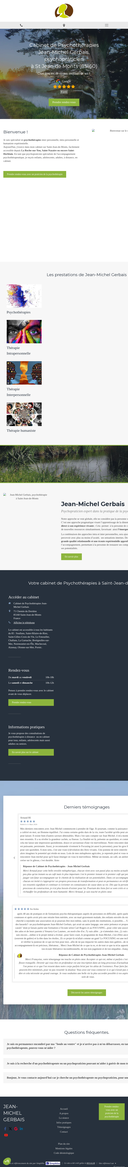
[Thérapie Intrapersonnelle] (24, 337)
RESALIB (91, 1163)
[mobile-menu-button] (106, 25)
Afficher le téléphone (24, 622)
